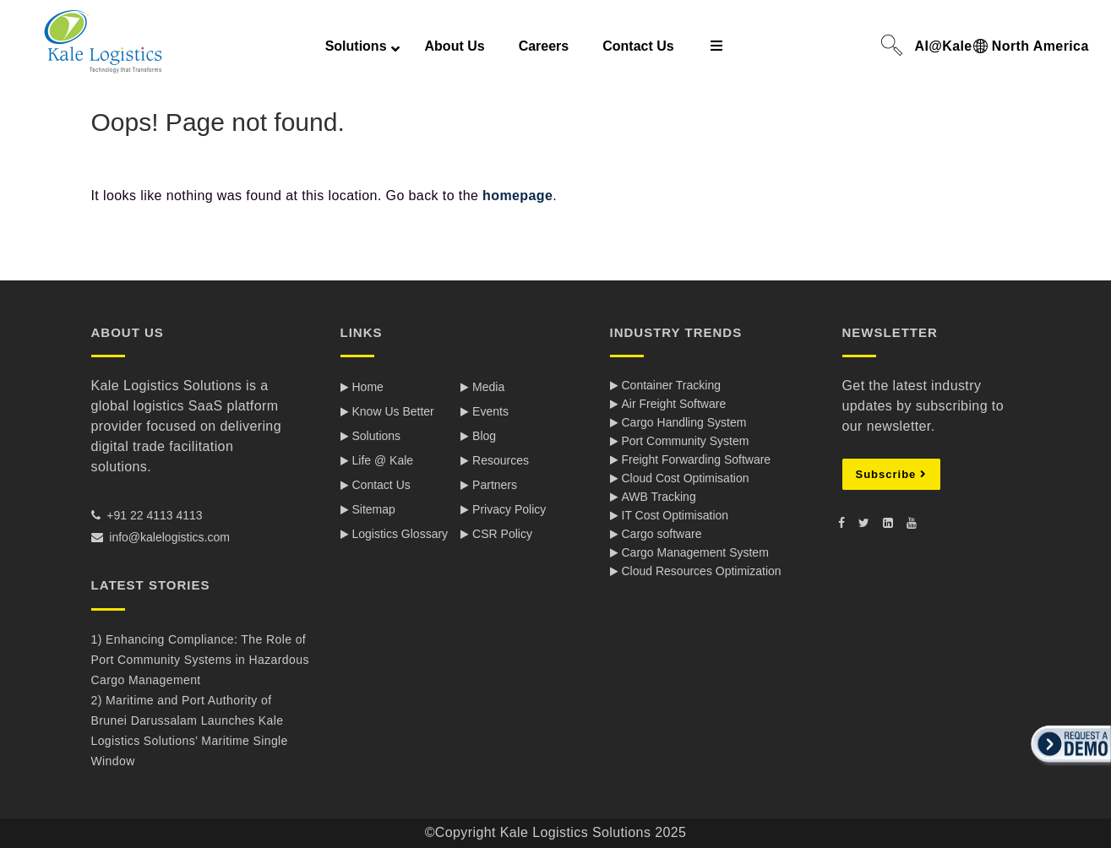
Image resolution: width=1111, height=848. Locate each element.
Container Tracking (672, 385)
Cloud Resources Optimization (702, 571)
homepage (517, 195)
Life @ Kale (383, 460)
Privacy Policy (509, 509)
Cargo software (662, 534)
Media (488, 387)
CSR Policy (502, 534)
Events (490, 411)
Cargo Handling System (684, 422)
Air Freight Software (674, 403)
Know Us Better (393, 411)
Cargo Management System (695, 552)
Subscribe (891, 474)
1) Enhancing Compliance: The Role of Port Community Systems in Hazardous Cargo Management (200, 660)
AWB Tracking (659, 496)
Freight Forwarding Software (696, 459)
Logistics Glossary (400, 534)
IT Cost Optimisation (675, 515)
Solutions (376, 436)
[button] (1069, 767)
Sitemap (373, 509)
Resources (500, 460)
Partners (494, 485)
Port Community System (685, 441)
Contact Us (381, 485)
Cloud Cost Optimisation (685, 478)
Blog (484, 436)
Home (368, 387)
